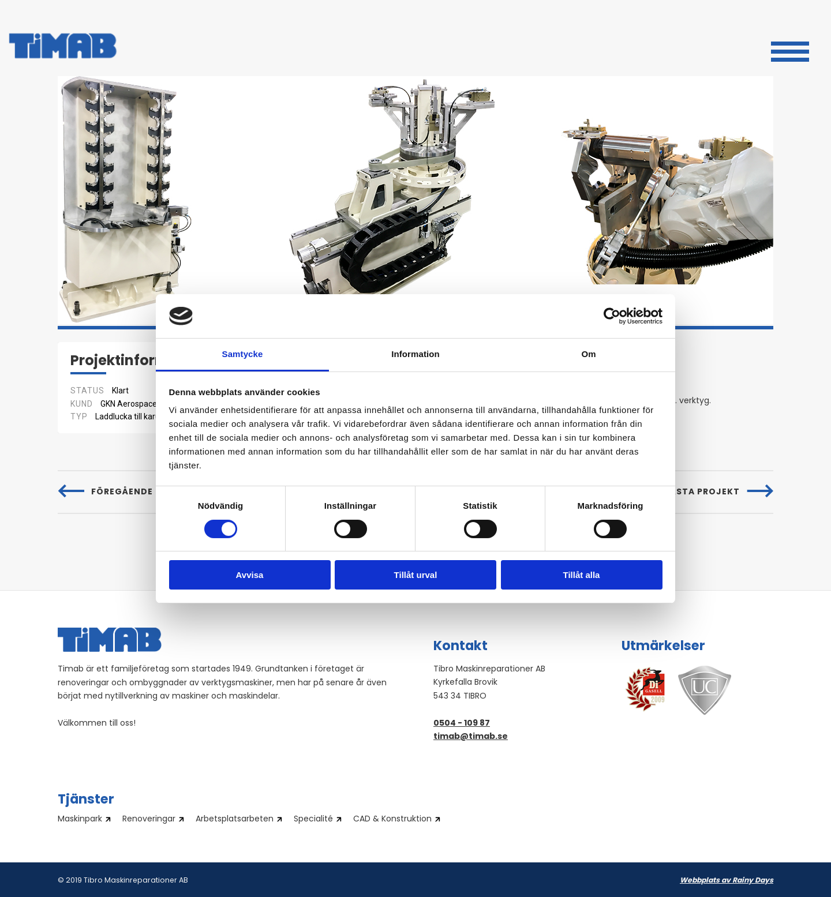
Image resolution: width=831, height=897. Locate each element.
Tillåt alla (581, 575)
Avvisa (250, 575)
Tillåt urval (415, 575)
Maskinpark (80, 820)
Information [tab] (415, 354)
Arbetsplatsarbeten (235, 820)
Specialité (313, 820)
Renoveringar (148, 820)
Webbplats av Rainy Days (726, 880)
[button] (790, 50)
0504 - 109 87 (461, 723)
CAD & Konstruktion (392, 820)
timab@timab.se (470, 737)
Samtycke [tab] (242, 354)
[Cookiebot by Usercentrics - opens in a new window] (612, 316)
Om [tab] (588, 354)
